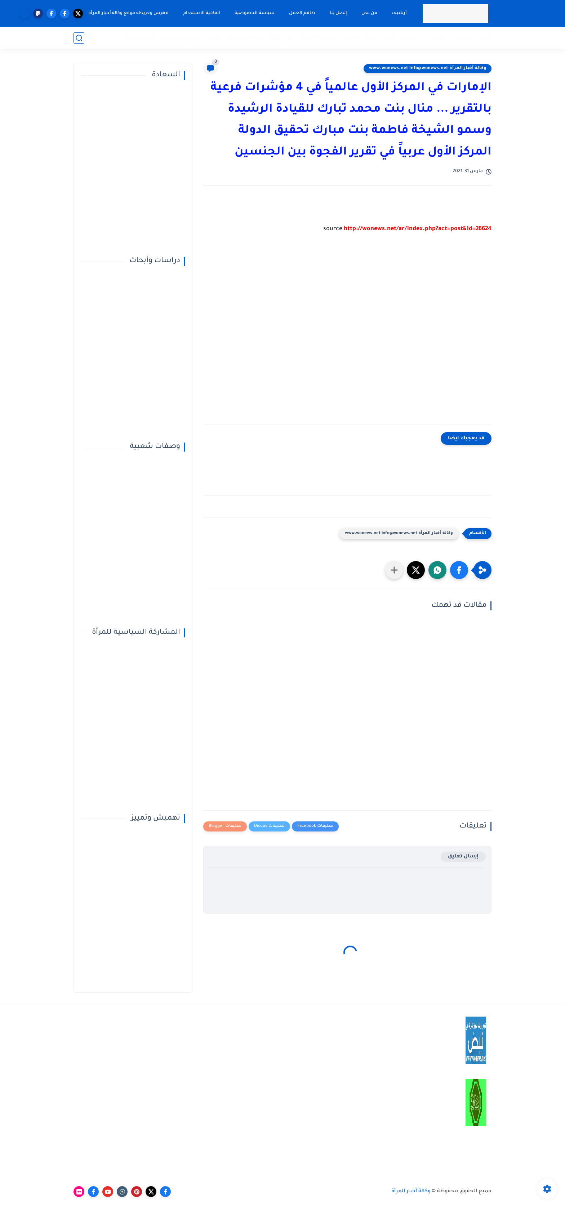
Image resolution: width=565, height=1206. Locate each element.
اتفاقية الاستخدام (201, 13)
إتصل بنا (338, 13)
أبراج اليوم (281, 38)
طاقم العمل (302, 13)
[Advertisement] (347, 334)
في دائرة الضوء (318, 38)
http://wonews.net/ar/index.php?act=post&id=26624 (417, 229)
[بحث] (79, 38)
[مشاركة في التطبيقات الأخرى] (394, 570)
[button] (459, 570)
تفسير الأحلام (245, 38)
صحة (389, 38)
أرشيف (399, 13)
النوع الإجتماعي (179, 38)
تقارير (484, 38)
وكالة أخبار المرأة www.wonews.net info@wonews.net (427, 68)
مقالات (213, 38)
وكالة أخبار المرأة (411, 1191)
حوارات (435, 38)
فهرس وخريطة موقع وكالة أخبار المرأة (128, 13)
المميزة (411, 38)
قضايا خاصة (139, 38)
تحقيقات (461, 38)
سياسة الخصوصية (255, 13)
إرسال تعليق (463, 856)
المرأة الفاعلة (360, 38)
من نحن (369, 13)
